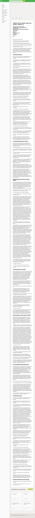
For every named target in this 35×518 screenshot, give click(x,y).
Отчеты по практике (4, 15)
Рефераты (3, 16)
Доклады (3, 5)
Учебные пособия (4, 20)
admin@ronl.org (26, 515)
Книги (2, 8)
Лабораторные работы (5, 12)
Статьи (3, 19)
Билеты (3, 4)
